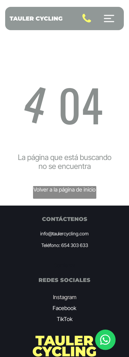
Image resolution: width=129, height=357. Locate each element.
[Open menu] (109, 18)
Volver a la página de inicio (64, 189)
